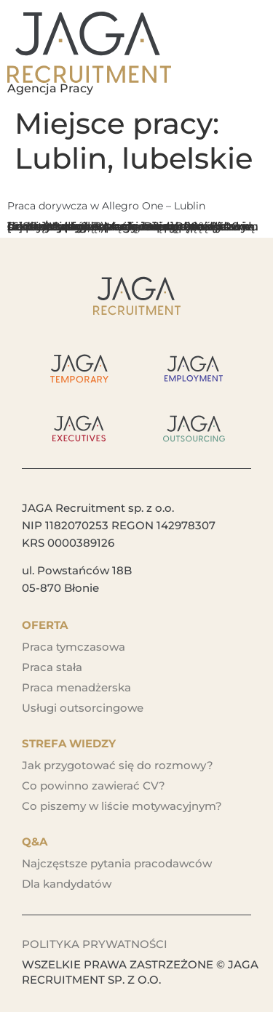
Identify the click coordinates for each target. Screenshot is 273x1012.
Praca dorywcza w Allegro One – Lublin (106, 205)
